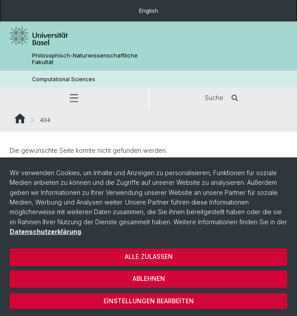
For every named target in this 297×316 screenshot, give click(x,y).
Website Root (20, 118)
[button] (74, 97)
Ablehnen (148, 278)
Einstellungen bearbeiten (149, 301)
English (148, 10)
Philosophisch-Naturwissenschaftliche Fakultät (85, 58)
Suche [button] (223, 98)
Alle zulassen (149, 256)
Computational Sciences (63, 79)
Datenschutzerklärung (45, 231)
